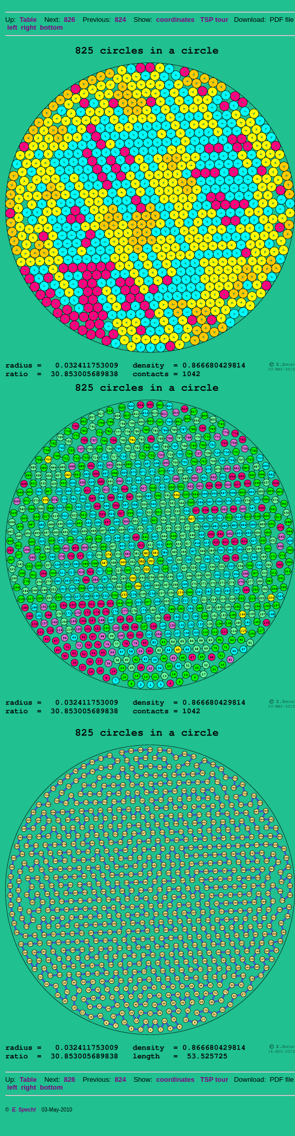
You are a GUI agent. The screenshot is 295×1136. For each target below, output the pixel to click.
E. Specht (24, 1110)
